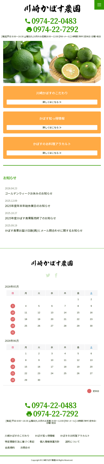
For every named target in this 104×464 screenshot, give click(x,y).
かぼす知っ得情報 (52, 123)
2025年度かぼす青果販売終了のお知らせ (30, 218)
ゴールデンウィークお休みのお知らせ (29, 193)
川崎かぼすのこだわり (52, 98)
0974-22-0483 (54, 21)
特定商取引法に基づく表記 (19, 441)
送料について (72, 441)
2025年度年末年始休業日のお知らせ (27, 206)
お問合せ (25, 447)
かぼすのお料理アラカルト (52, 148)
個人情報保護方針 (50, 441)
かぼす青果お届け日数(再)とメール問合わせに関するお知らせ (44, 230)
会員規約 (10, 447)
